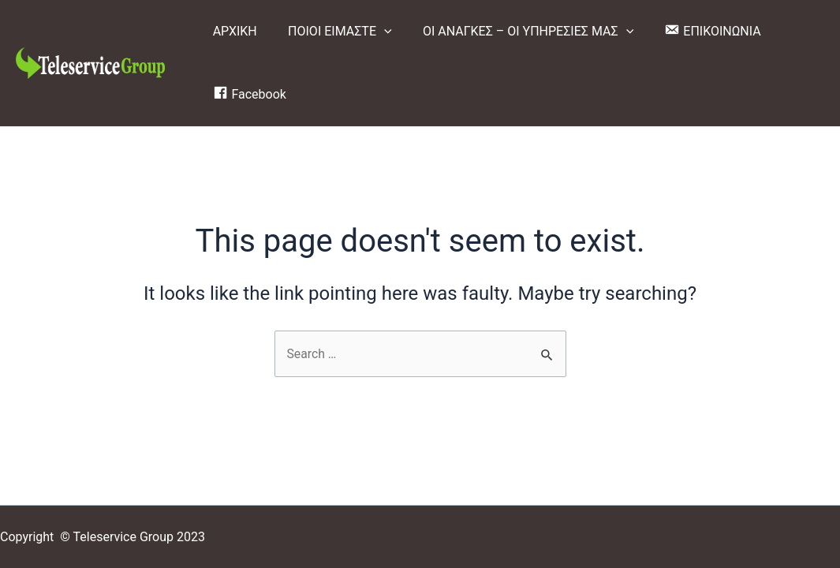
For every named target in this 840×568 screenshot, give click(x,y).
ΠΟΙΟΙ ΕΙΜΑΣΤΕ (331, 31)
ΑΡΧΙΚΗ (232, 31)
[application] (375, 31)
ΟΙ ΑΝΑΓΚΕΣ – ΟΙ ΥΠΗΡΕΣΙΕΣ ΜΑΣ (514, 31)
